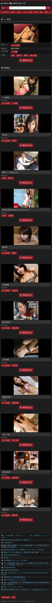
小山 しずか (6, 434)
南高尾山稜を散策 (9, 567)
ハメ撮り (12, 12)
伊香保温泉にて (9, 542)
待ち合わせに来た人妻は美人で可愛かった (17, 540)
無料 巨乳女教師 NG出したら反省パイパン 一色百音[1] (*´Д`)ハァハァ (26, 589)
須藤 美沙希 (6, 397)
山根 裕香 (5, 285)
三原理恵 (10, 215)
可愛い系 (19, 55)
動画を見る (27, 60)
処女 (31, 12)
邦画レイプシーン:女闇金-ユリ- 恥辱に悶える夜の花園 (21, 552)
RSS (13, 597)
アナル (25, 12)
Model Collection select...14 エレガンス (15, 210)
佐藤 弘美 (5, 509)
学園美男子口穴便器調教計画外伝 (14, 577)
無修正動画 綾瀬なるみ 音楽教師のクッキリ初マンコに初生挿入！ (25, 549)
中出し (19, 12)
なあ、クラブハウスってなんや (14, 587)
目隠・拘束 (33, 55)
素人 (41, 12)
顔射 (13, 55)
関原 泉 (4, 247)
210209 (6, 558)
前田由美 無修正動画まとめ (12, 555)
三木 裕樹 (5, 359)
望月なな (10, 178)
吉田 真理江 (6, 472)
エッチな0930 (6, 140)
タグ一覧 (4, 12)
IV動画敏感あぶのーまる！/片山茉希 (15, 560)
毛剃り (26, 55)
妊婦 (46, 12)
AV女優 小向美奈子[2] (11, 570)
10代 (36, 12)
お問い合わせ (5, 597)
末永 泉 (4, 135)
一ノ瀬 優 (14, 52)
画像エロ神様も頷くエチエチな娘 (14, 580)
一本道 (4, 178)
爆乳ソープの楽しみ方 (10, 172)
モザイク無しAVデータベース (14, 3)
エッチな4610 (15, 45)
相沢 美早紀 (6, 322)
